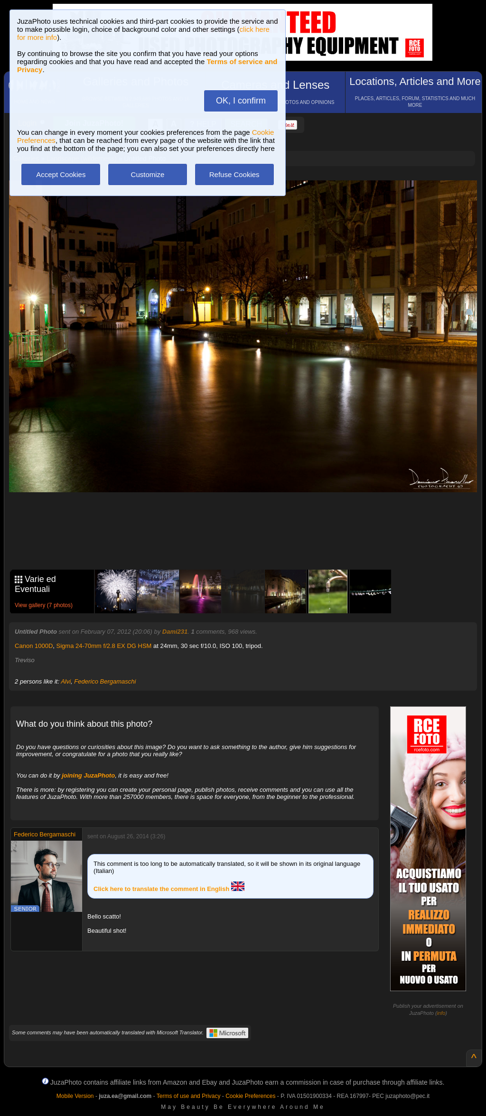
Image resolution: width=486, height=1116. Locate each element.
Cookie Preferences (250, 1096)
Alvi (66, 681)
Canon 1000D (34, 645)
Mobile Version (75, 1096)
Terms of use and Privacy (189, 1096)
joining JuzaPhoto (88, 775)
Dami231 (174, 631)
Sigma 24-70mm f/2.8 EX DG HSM (104, 645)
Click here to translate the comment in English (168, 888)
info (441, 1013)
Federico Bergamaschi (105, 681)
